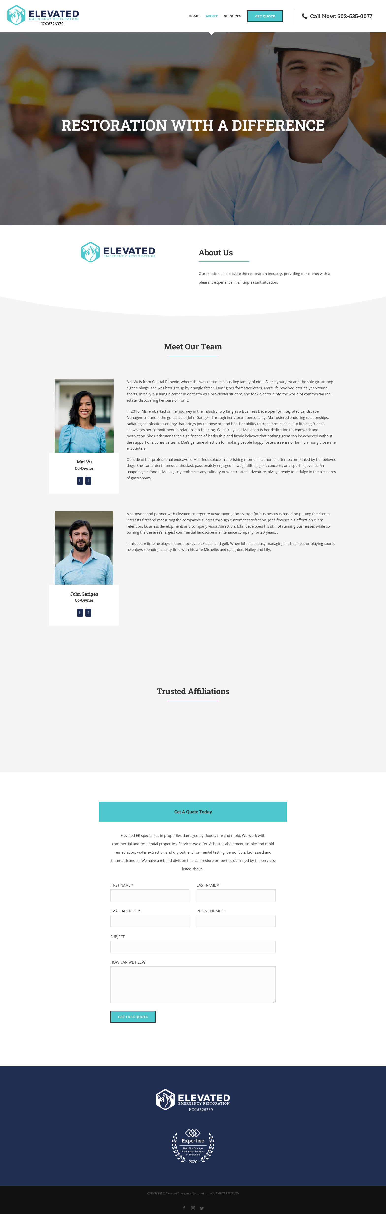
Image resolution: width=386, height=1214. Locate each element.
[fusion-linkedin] (80, 481)
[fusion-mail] (88, 481)
